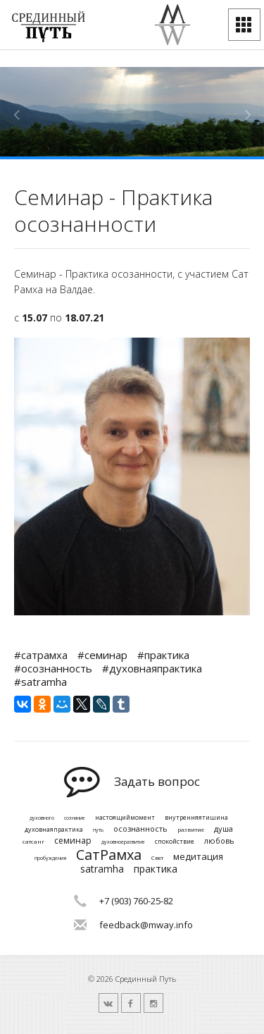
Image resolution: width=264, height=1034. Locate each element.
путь (98, 830)
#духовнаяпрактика (152, 668)
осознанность (140, 828)
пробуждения (50, 858)
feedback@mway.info (146, 924)
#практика (163, 654)
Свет (157, 857)
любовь (219, 840)
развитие (190, 829)
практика (155, 869)
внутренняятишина (196, 818)
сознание (74, 818)
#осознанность (53, 668)
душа (223, 828)
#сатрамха (41, 654)
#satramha (40, 681)
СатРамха (109, 855)
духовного (42, 818)
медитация (198, 857)
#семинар (102, 654)
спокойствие (174, 842)
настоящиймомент (125, 818)
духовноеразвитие (123, 842)
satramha (102, 869)
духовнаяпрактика (54, 830)
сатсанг (33, 841)
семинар (73, 841)
